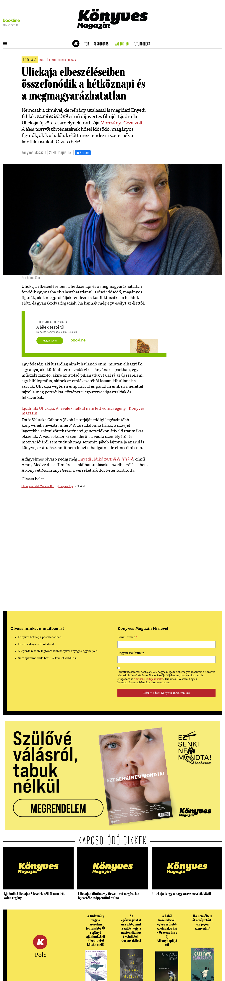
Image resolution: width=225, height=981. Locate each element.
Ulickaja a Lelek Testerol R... (38, 486)
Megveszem (50, 340)
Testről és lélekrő (118, 459)
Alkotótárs (102, 44)
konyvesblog (65, 486)
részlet (52, 60)
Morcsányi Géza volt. (122, 123)
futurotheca (143, 44)
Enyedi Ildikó (91, 459)
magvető (43, 60)
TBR (87, 44)
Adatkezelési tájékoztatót (148, 679)
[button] (5, 43)
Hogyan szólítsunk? (130, 653)
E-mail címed (127, 638)
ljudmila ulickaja (66, 60)
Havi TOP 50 (122, 44)
